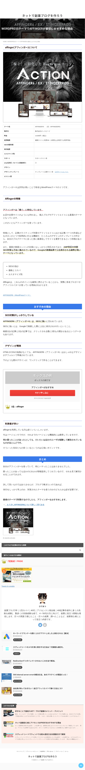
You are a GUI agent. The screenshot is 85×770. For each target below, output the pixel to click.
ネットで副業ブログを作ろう (42, 15)
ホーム (66, 752)
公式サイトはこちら (61, 172)
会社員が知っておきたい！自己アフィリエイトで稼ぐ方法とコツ (39, 688)
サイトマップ (20, 752)
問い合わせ (50, 752)
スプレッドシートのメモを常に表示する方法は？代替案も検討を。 (40, 647)
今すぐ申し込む (41, 393)
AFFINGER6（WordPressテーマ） (18, 295)
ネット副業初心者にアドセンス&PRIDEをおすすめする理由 (39, 723)
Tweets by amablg (8, 586)
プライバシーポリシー (32, 752)
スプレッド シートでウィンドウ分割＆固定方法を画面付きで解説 (41, 735)
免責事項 (42, 752)
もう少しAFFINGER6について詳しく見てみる (27, 504)
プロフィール (59, 752)
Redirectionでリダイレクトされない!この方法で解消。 (36, 661)
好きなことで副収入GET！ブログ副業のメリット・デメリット (40, 711)
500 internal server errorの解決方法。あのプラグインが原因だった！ (42, 674)
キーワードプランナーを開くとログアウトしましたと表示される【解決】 (43, 633)
